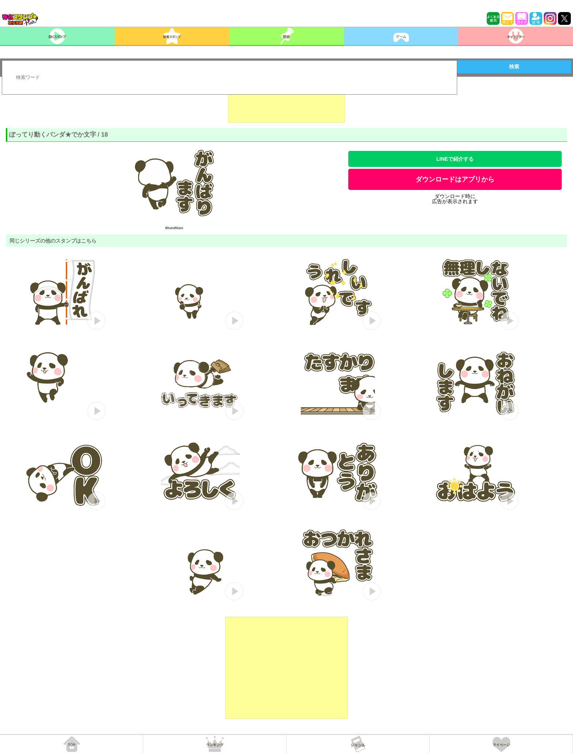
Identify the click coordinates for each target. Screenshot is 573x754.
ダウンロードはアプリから (454, 179)
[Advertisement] (286, 104)
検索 (514, 66)
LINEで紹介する (455, 159)
